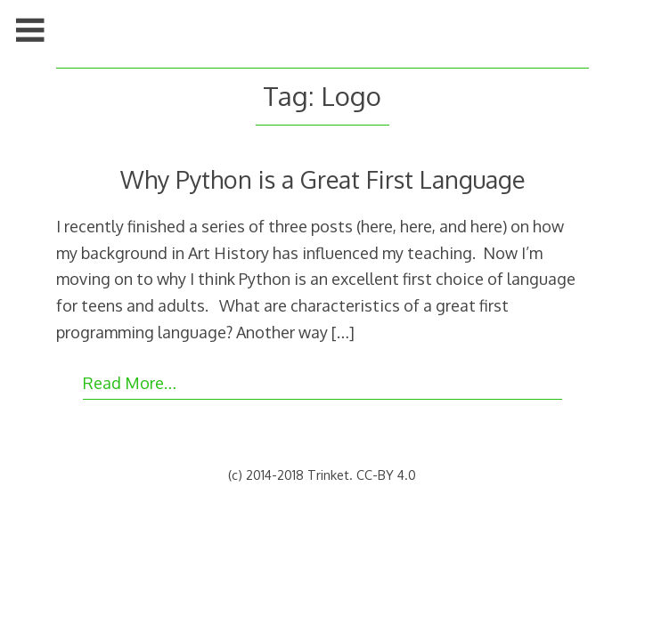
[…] (343, 332)
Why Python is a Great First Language (322, 179)
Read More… (129, 383)
